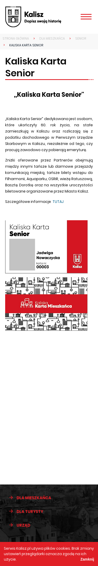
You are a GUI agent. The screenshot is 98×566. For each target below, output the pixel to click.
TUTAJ (58, 201)
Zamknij (87, 559)
